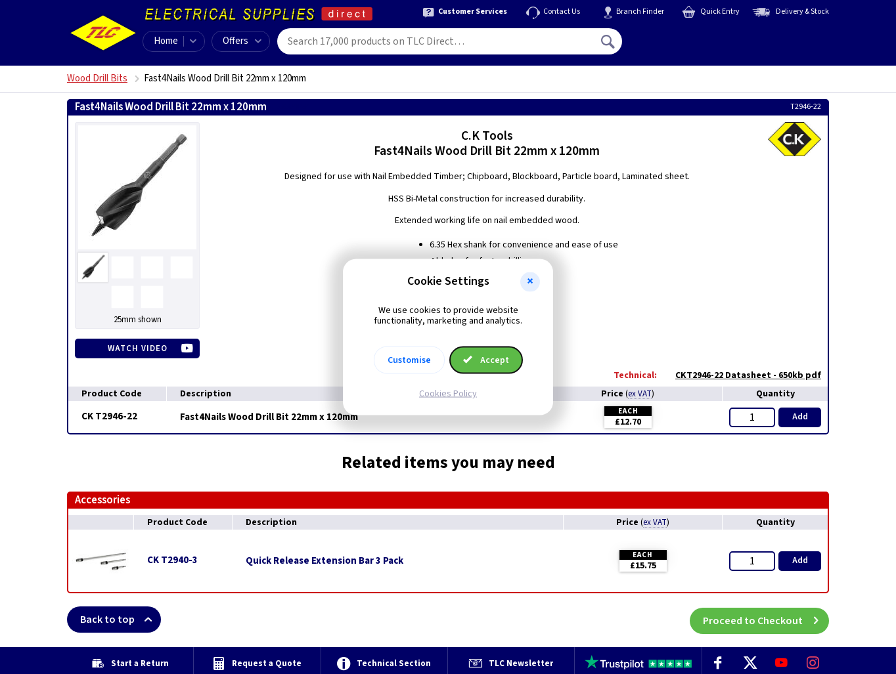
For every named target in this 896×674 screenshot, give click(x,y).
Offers (242, 41)
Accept (486, 360)
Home (166, 41)
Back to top (120, 619)
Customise (409, 360)
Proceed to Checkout (766, 619)
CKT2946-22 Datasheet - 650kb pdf (741, 375)
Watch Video (138, 348)
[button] (530, 281)
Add (800, 416)
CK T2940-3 (172, 560)
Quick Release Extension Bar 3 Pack (324, 561)
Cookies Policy (448, 393)
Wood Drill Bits (97, 78)
